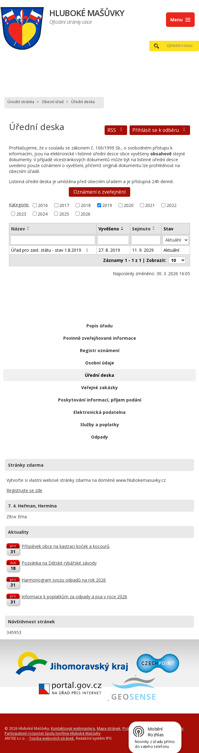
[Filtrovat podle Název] (52, 240)
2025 (64, 214)
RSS (115, 130)
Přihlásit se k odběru (159, 130)
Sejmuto (141, 229)
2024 (43, 214)
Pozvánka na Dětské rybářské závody (59, 563)
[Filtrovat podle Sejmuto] (145, 240)
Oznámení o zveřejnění (99, 192)
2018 (86, 205)
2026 (85, 214)
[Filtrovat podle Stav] (176, 240)
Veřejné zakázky (99, 387)
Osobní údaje (99, 363)
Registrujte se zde (24, 490)
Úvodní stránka (20, 101)
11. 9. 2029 (143, 250)
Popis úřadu (99, 326)
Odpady (99, 437)
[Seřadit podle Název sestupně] (28, 229)
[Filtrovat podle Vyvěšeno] (113, 240)
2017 (64, 205)
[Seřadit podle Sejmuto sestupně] (154, 229)
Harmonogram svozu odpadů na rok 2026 (64, 580)
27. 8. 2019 (109, 250)
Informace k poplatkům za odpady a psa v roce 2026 (74, 596)
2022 (171, 205)
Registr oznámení (99, 350)
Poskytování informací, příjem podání (99, 400)
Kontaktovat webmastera (73, 728)
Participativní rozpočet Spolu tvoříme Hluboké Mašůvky (53, 733)
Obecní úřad (53, 101)
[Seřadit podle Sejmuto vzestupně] (154, 227)
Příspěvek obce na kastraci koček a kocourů (66, 546)
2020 (129, 205)
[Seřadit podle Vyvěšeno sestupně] (122, 229)
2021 (150, 205)
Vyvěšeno (108, 229)
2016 (43, 205)
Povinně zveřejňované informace (99, 338)
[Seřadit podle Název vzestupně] (28, 227)
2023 (21, 214)
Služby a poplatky (99, 424)
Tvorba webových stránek (51, 738)
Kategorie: (19, 205)
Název (18, 229)
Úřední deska (99, 375)
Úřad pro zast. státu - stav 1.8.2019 (50, 250)
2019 (107, 205)
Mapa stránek (109, 728)
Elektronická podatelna (99, 412)
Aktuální (171, 250)
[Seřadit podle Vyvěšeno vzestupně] (122, 227)
